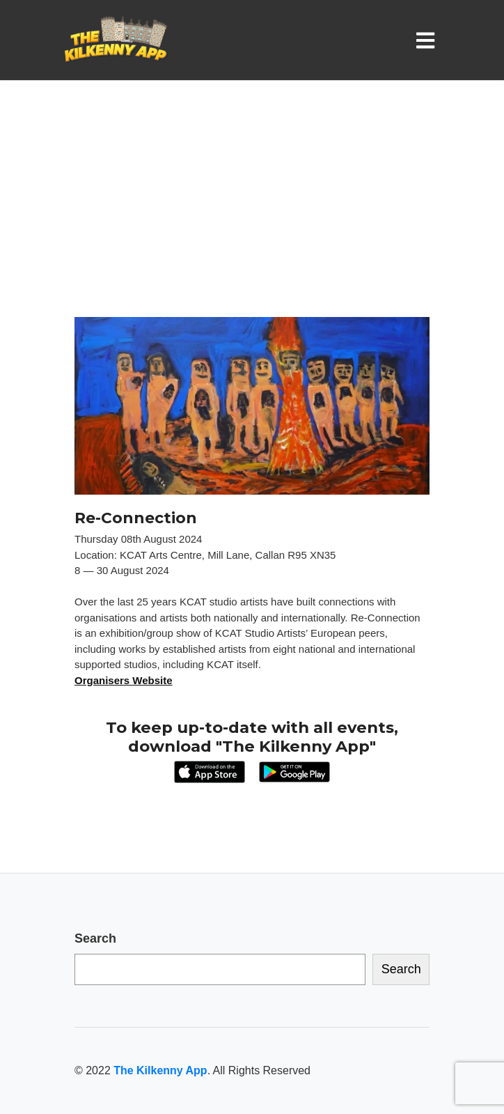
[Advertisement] (252, 212)
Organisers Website (123, 680)
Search (95, 938)
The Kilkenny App (160, 1070)
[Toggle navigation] (428, 40)
